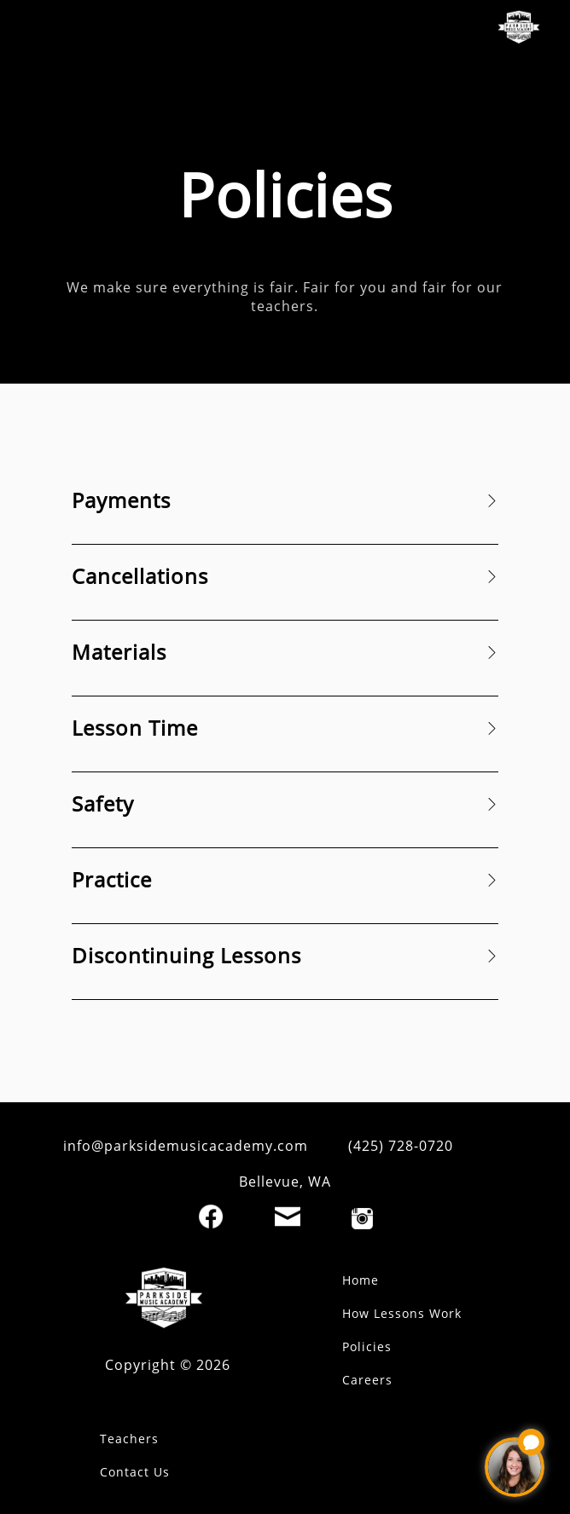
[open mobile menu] (41, 30)
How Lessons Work (402, 1313)
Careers (367, 1380)
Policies (367, 1346)
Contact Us (135, 1472)
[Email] (287, 1216)
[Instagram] (362, 1218)
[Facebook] (211, 1216)
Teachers (129, 1438)
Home (360, 1280)
